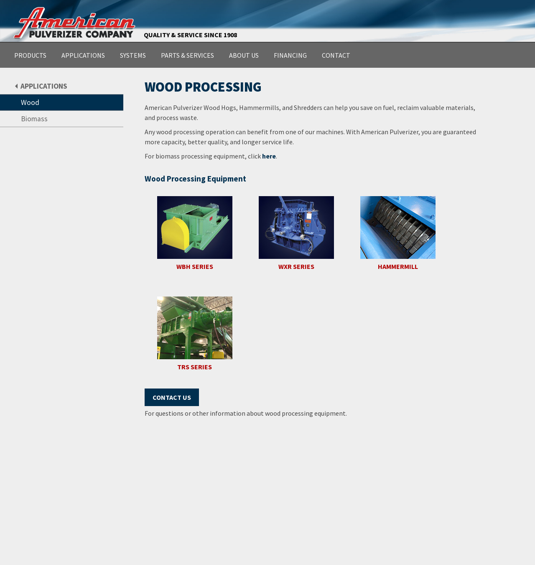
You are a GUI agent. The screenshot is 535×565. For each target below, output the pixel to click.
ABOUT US (244, 55)
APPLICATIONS (83, 55)
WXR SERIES (296, 267)
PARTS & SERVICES (187, 55)
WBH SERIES (194, 267)
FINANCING (290, 55)
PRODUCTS (30, 55)
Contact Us (172, 397)
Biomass (34, 118)
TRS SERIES (194, 367)
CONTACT (336, 55)
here (269, 156)
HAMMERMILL (398, 267)
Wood (30, 102)
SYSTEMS (133, 55)
